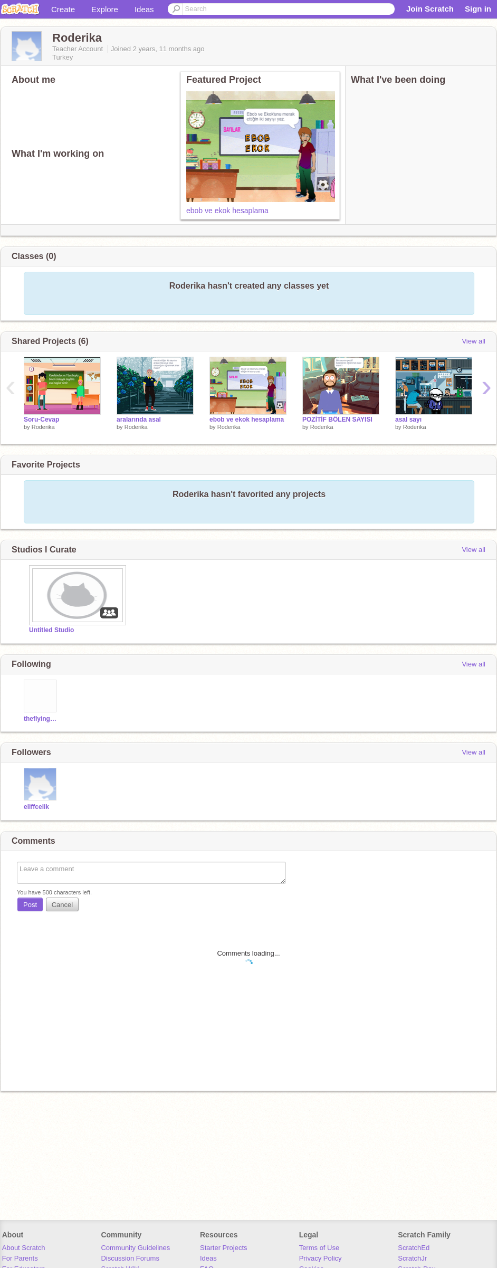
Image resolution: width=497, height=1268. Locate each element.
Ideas (144, 9)
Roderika (43, 427)
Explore (104, 9)
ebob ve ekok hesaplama (227, 210)
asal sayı (408, 419)
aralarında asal (139, 419)
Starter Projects (223, 1248)
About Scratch (23, 1248)
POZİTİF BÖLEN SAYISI (337, 419)
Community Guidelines (135, 1248)
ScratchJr (412, 1258)
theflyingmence (41, 718)
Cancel (62, 905)
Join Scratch (430, 8)
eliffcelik (36, 807)
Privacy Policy (320, 1258)
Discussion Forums (130, 1258)
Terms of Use (319, 1248)
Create (63, 9)
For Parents (20, 1258)
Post (30, 905)
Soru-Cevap (41, 419)
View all (473, 341)
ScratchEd (413, 1248)
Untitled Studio (51, 630)
